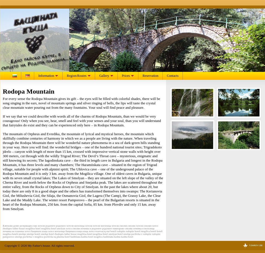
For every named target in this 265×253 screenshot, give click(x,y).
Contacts (172, 76)
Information (48, 76)
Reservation (150, 76)
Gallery (106, 76)
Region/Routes (78, 76)
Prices (128, 76)
